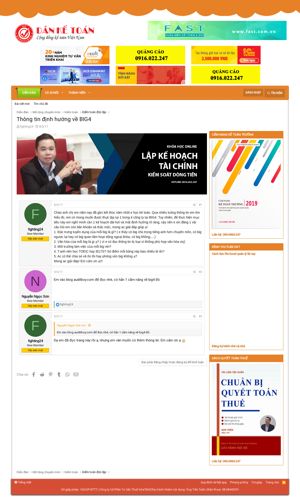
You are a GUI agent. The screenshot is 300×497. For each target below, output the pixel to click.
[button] (62, 93)
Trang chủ (272, 482)
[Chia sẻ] (194, 205)
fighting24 (26, 126)
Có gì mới (51, 92)
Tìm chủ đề (41, 104)
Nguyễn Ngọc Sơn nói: (71, 325)
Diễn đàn (29, 92)
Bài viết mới (22, 104)
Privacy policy (239, 482)
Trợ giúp (256, 482)
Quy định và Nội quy (214, 482)
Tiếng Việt (22, 482)
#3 (200, 316)
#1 (200, 204)
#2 (200, 272)
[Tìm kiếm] (275, 93)
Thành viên (77, 92)
